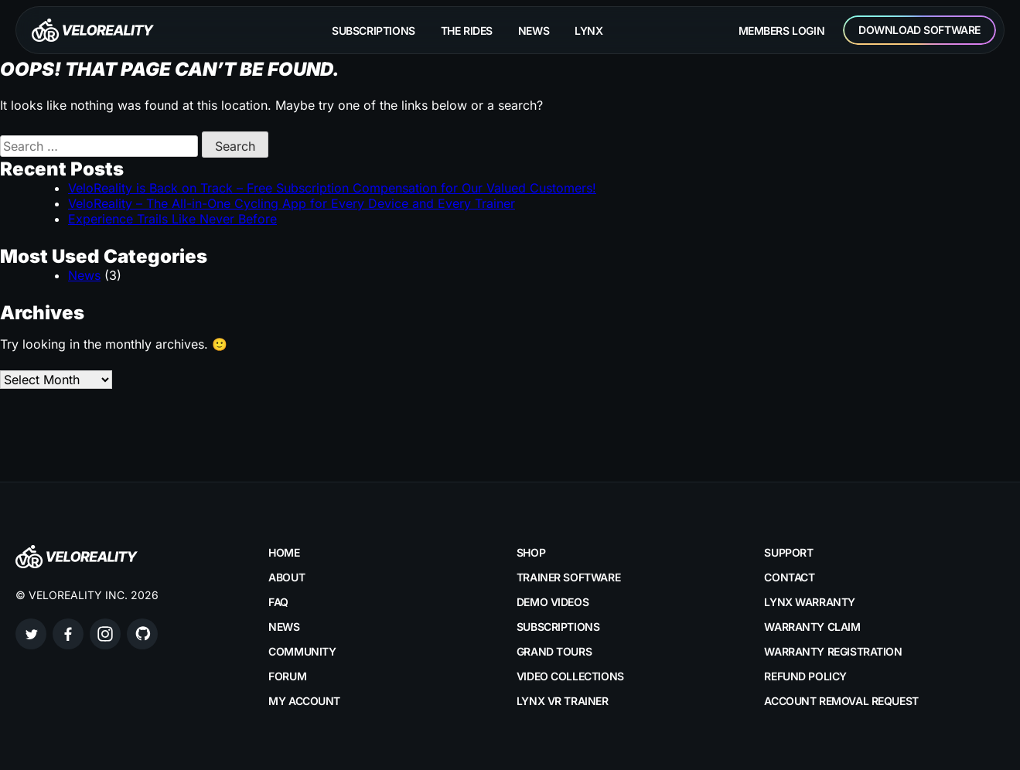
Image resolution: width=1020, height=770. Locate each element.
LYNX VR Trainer (563, 700)
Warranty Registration (833, 651)
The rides (467, 30)
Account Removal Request (841, 700)
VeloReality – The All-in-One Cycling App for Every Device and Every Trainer (291, 203)
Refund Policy (805, 676)
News (533, 30)
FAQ (278, 601)
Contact (789, 577)
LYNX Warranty (809, 601)
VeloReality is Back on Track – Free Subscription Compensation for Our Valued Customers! (332, 188)
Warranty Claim (812, 626)
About (286, 577)
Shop (531, 552)
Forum (287, 676)
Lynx (588, 30)
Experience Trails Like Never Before (172, 219)
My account (304, 700)
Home (283, 552)
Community (302, 651)
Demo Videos (552, 601)
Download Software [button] (919, 29)
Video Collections (570, 676)
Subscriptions (373, 30)
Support (788, 552)
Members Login (782, 30)
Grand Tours (554, 651)
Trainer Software (568, 577)
